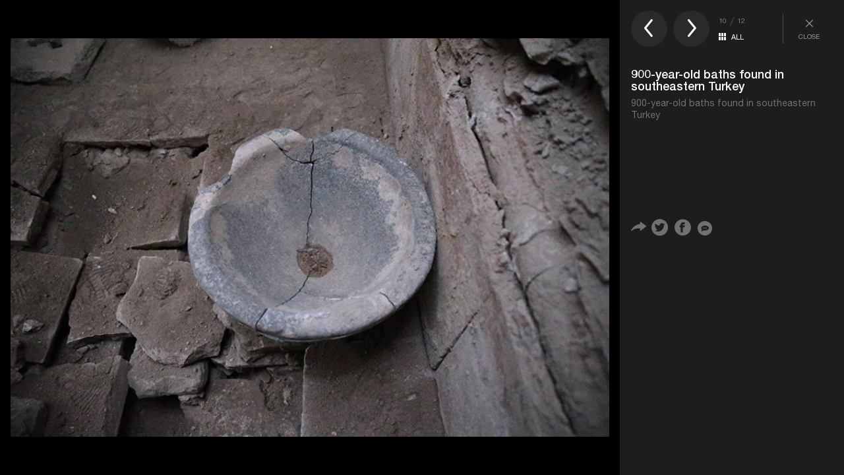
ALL (737, 37)
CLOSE (809, 28)
